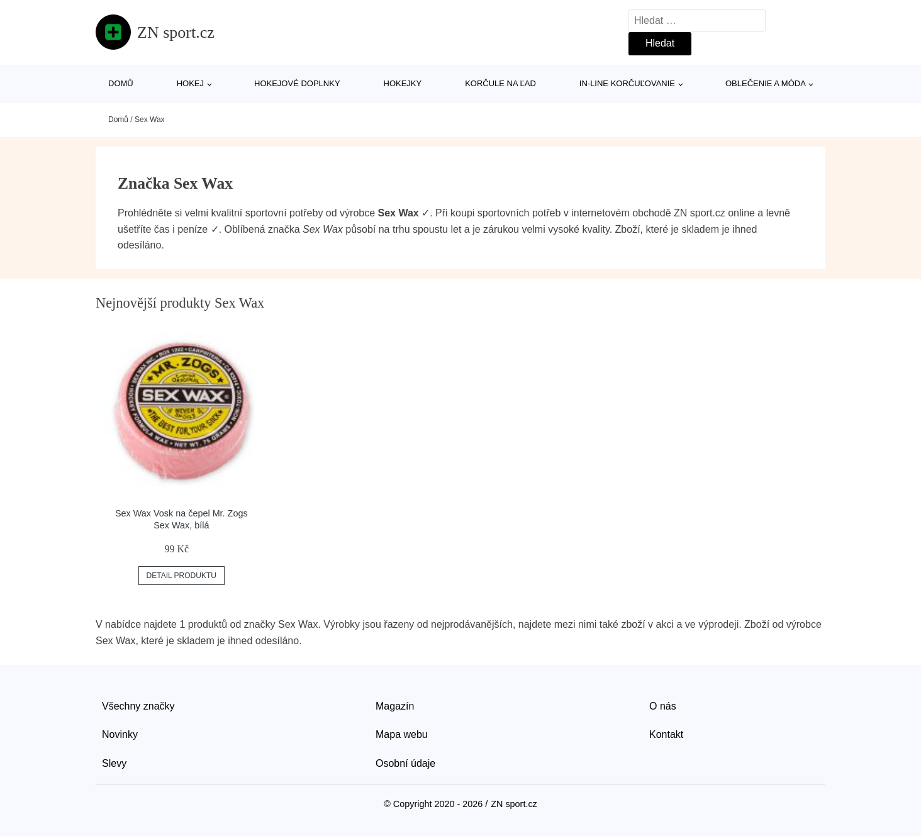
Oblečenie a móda (765, 83)
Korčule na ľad (500, 83)
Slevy (114, 763)
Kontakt (666, 734)
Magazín (395, 706)
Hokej (190, 83)
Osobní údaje (405, 763)
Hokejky (403, 83)
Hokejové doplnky (297, 83)
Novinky (120, 734)
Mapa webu (402, 734)
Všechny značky (138, 706)
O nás (662, 706)
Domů (120, 83)
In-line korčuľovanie (627, 83)
